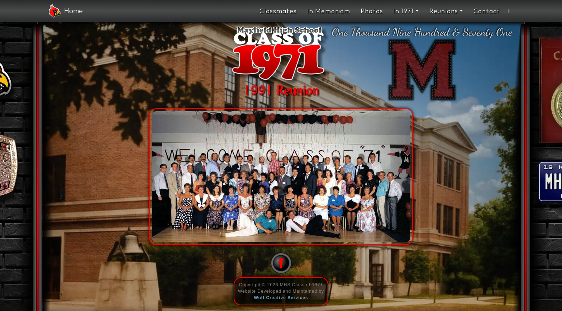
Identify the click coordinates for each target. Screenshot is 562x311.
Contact (486, 11)
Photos (372, 11)
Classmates (278, 11)
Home (66, 11)
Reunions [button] (443, 11)
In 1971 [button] (403, 11)
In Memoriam (328, 11)
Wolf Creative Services (281, 297)
